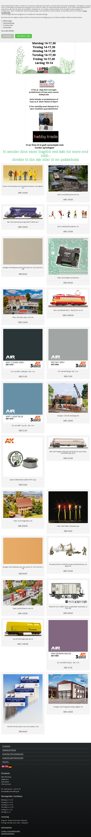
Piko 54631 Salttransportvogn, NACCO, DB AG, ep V (23, 222)
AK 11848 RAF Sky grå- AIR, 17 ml (68, 371)
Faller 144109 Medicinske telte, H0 (68, 194)
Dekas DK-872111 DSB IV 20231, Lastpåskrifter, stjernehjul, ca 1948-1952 (68, 607)
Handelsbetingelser (12, 758)
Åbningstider (9, 750)
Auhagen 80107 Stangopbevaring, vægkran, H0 (68, 707)
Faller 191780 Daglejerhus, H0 (23, 521)
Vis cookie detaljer (7, 30)
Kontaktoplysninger (12, 754)
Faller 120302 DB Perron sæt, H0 (23, 608)
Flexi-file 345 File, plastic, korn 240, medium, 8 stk (23, 726)
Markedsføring (8, 23)
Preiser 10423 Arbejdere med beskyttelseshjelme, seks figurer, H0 (23, 187)
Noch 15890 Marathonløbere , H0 (68, 226)
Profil (5, 762)
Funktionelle (8, 25)
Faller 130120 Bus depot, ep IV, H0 (22, 317)
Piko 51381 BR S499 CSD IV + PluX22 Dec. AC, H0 (68, 310)
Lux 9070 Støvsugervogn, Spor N (23, 639)
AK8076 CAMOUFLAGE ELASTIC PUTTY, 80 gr (23, 480)
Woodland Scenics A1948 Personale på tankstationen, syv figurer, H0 (68, 565)
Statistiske (7, 27)
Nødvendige (7, 21)
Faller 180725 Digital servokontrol (68, 278)
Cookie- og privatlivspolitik (10, 831)
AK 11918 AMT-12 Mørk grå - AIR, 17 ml (23, 371)
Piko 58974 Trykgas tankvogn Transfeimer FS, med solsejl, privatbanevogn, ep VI (68, 452)
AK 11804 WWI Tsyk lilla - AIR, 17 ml (68, 662)
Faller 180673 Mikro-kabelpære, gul (68, 526)
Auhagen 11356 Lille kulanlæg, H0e (68, 416)
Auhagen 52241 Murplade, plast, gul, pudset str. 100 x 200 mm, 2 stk (23, 568)
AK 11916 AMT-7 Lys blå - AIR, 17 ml (23, 425)
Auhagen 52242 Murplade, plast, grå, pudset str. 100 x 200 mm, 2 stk (23, 268)
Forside (6, 746)
